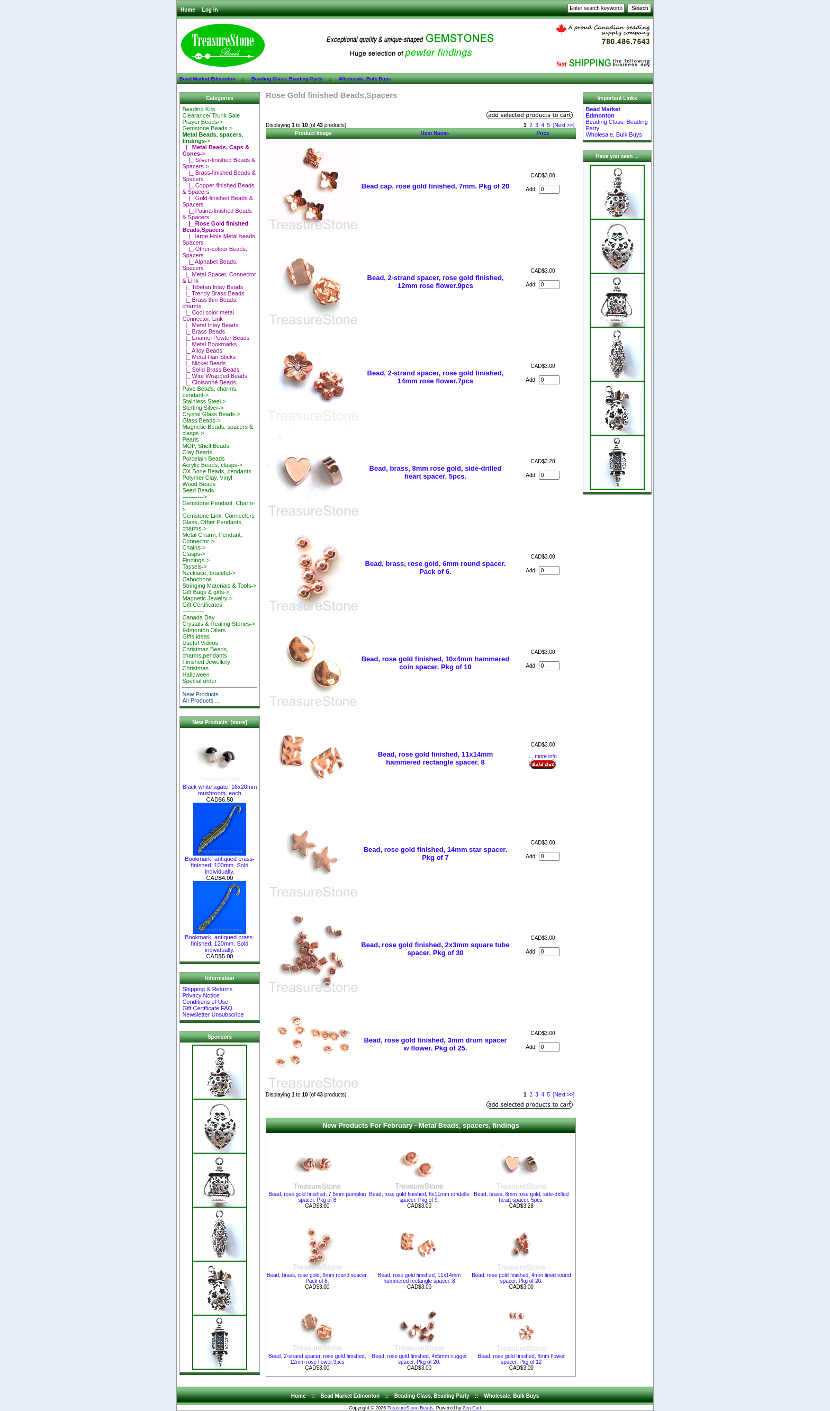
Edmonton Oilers (203, 630)
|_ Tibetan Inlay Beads (212, 287)
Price (542, 133)
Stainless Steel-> (204, 401)
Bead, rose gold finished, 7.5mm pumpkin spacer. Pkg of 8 (317, 1197)
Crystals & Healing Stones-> (218, 624)
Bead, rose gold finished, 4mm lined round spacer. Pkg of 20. (521, 1278)
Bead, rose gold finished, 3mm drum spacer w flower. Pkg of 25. (435, 1044)
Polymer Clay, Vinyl (207, 477)
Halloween (195, 674)
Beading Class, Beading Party (287, 79)
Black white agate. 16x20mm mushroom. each (220, 787)
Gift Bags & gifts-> (205, 592)
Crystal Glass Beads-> (211, 414)
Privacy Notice (200, 995)
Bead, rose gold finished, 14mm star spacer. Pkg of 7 (436, 853)
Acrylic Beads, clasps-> (212, 465)
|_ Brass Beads (203, 331)
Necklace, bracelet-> (209, 573)
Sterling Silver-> (202, 408)
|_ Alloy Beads (202, 350)
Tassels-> (194, 566)
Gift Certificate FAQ (207, 1008)
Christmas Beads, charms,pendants (205, 652)
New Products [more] (219, 722)
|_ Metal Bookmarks (209, 344)
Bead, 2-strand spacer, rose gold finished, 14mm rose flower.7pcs (435, 377)
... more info (543, 756)
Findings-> (196, 560)
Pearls (190, 439)
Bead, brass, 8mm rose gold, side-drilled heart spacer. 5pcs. (435, 472)
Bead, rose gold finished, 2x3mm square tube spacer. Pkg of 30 (435, 949)
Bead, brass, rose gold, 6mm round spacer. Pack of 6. (435, 568)
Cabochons (197, 579)
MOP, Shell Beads (205, 446)
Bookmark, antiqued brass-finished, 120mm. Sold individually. (219, 941)
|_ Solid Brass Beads (210, 369)
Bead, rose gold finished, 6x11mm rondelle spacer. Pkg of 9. (419, 1197)
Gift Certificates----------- (202, 607)
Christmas (195, 668)
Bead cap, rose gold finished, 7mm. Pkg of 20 (436, 186)
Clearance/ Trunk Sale (211, 115)
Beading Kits (198, 109)
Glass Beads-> (201, 420)
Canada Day (198, 617)
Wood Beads (198, 484)
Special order (199, 681)
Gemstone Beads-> (207, 128)
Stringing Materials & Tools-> (219, 585)
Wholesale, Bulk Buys (365, 79)
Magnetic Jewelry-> (207, 598)
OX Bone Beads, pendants (216, 471)
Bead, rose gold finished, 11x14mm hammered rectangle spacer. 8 (435, 758)
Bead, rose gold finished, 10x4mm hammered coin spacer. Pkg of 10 (436, 663)
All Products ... (201, 700)
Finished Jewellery (206, 662)
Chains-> (193, 547)
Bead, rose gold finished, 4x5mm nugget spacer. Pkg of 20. (419, 1359)
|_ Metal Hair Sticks (209, 357)
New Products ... (203, 694)
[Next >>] (564, 125)
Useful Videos (200, 643)
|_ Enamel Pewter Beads (215, 338)
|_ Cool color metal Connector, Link (208, 315)
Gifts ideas (196, 636)
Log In (210, 10)
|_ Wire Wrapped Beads (214, 376)
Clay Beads (197, 452)
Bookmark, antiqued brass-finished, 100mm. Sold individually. (219, 862)
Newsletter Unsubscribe (212, 1014)
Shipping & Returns (207, 989)
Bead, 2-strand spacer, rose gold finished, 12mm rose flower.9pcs (435, 282)
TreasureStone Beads (410, 1407)
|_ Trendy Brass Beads (213, 293)
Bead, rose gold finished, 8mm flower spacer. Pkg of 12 (521, 1359)
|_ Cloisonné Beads (209, 382)
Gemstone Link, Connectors (218, 516)
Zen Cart (472, 1407)
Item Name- (435, 133)
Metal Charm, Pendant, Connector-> (212, 538)
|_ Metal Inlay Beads (210, 325)
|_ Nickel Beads (203, 363)
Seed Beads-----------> (198, 493)
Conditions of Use (205, 1002)
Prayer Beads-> (202, 122)
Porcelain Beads (203, 458)
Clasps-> (193, 554)
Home (188, 10)
